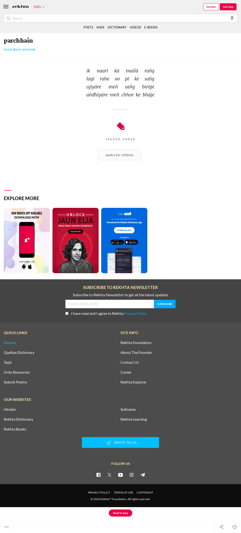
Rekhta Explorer (133, 382)
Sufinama (128, 409)
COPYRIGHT (145, 492)
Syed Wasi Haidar (20, 49)
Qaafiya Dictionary (19, 352)
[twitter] (109, 474)
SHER (100, 27)
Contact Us (129, 362)
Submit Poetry (15, 382)
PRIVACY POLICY (99, 492)
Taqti (8, 362)
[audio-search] (232, 18)
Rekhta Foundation (136, 342)
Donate (211, 6)
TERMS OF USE (123, 492)
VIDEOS (135, 27)
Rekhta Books (15, 429)
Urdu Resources (17, 372)
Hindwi (10, 409)
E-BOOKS (151, 27)
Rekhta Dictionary (18, 419)
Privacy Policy (135, 313)
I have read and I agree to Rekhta (106, 313)
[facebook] (98, 474)
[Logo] (20, 7)
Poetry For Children (119, 155)
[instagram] (131, 474)
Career (126, 372)
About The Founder (136, 352)
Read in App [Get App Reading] (120, 513)
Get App (228, 6)
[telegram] (142, 474)
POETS (88, 27)
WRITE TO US (120, 442)
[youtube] (120, 474)
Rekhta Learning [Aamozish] (133, 419)
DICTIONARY (117, 27)
